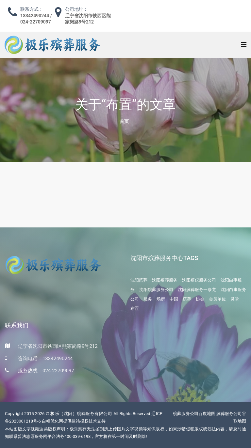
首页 (124, 121)
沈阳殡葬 (138, 280)
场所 (161, 299)
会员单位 (217, 299)
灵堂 (234, 299)
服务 (147, 299)
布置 (134, 308)
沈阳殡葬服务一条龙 (197, 289)
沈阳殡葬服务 (164, 280)
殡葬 (187, 299)
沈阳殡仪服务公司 (199, 280)
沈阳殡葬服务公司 (156, 289)
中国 (174, 299)
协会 (200, 299)
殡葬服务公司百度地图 (194, 413)
